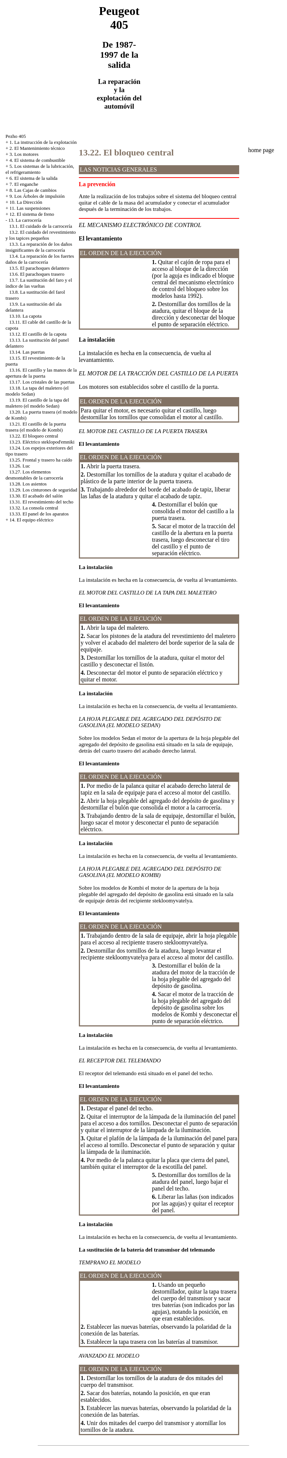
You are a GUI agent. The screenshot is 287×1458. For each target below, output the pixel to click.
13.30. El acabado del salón (36, 496)
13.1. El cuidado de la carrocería (40, 226)
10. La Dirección (25, 202)
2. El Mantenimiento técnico (37, 148)
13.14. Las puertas (27, 352)
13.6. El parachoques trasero (37, 274)
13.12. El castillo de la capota (38, 334)
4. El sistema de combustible (37, 160)
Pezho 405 (16, 136)
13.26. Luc (19, 466)
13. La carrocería (24, 220)
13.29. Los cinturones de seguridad (43, 490)
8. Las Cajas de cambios (32, 190)
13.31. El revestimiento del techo (41, 502)
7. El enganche (23, 184)
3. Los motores (23, 154)
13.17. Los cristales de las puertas (42, 382)
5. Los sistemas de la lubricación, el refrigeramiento (40, 169)
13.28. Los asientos (28, 484)
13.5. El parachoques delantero (39, 268)
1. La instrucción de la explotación (43, 142)
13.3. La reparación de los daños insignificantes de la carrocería (39, 247)
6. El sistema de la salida (33, 178)
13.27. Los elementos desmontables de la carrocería (34, 475)
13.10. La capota (25, 316)
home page (261, 150)
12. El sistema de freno (31, 214)
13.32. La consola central (33, 508)
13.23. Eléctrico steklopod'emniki (42, 442)
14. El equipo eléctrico (31, 520)
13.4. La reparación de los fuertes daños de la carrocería (40, 259)
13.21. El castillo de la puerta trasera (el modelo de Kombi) (36, 427)
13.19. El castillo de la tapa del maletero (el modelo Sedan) (37, 403)
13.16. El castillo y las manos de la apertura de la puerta (41, 373)
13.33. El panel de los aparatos (39, 514)
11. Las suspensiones (29, 208)
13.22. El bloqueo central (33, 436)
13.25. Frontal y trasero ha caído (40, 460)
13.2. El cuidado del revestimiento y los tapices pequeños (41, 235)
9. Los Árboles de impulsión (37, 196)
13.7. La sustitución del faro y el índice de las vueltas (39, 283)
